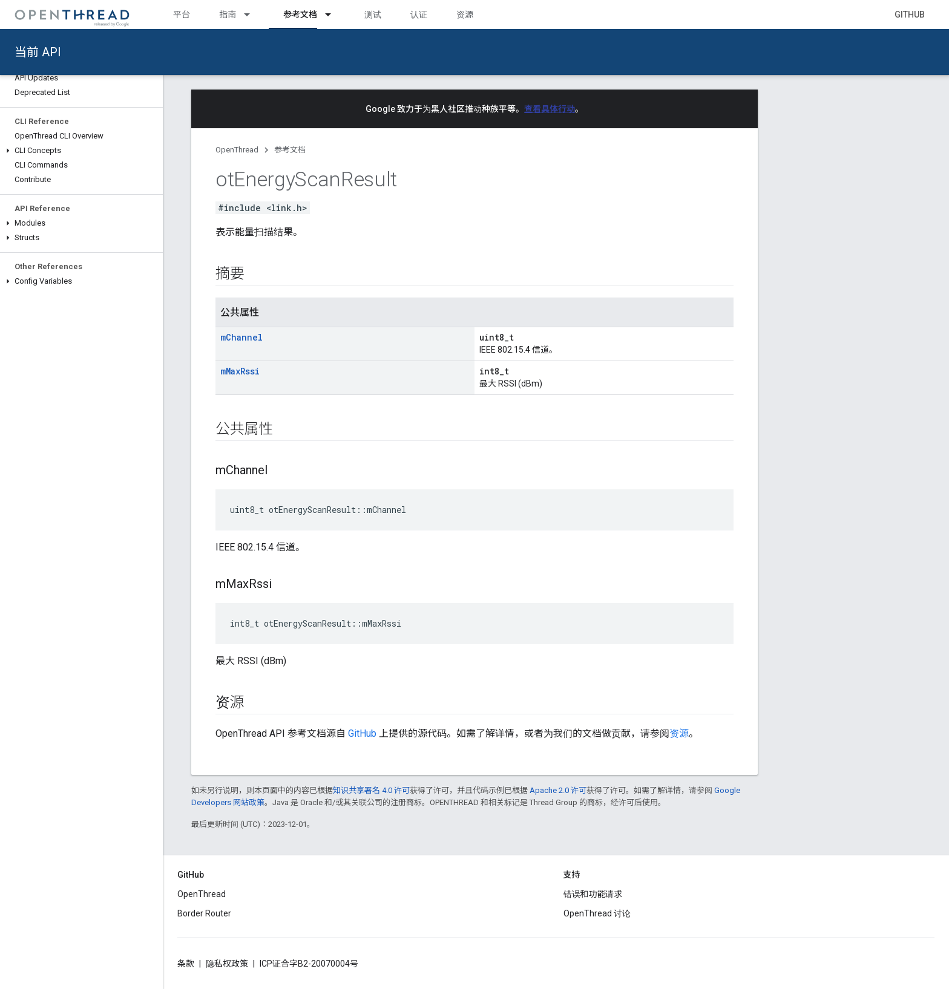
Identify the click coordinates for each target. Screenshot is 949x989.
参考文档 (290, 149)
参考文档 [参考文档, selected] (300, 14)
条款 (185, 963)
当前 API (38, 52)
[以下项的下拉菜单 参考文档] (333, 14)
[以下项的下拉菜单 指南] (252, 14)
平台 (181, 14)
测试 (372, 14)
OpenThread (236, 149)
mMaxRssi (240, 371)
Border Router (204, 913)
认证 (418, 14)
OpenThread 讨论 (597, 913)
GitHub (910, 14)
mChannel (241, 337)
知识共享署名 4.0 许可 (371, 790)
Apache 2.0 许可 (558, 790)
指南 (227, 14)
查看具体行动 (549, 109)
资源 (464, 14)
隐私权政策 (227, 963)
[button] (81, 150)
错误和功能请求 (593, 894)
